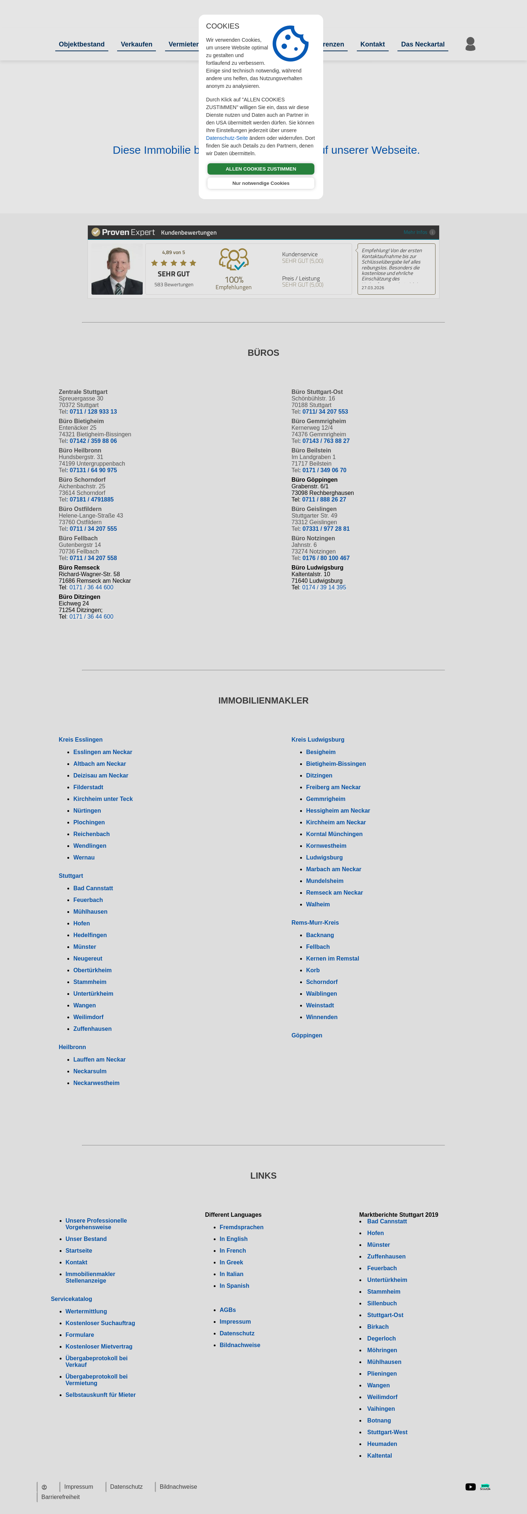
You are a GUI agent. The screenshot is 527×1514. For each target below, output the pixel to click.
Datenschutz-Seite (227, 138)
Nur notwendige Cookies (260, 183)
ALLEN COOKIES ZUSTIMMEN (261, 169)
